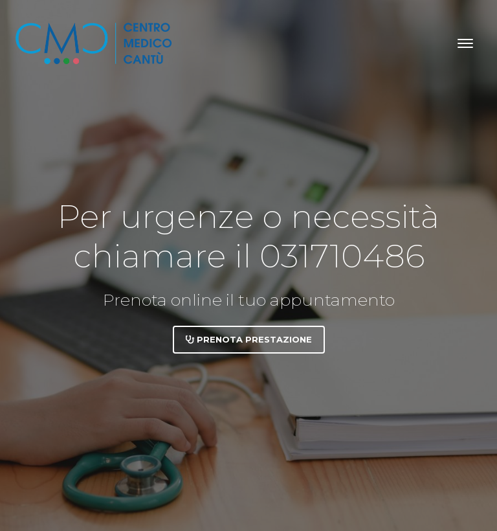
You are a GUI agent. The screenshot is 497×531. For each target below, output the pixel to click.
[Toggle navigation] (465, 43)
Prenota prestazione (249, 339)
